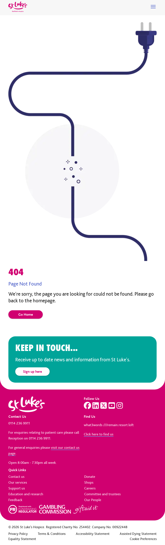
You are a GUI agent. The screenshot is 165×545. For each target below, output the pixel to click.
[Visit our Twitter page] (103, 405)
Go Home (25, 314)
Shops (88, 482)
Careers (90, 488)
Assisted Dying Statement (138, 534)
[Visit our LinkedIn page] (95, 405)
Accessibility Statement (93, 534)
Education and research (25, 494)
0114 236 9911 (19, 423)
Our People (92, 500)
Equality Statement (22, 539)
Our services (17, 482)
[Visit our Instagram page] (119, 405)
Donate (89, 476)
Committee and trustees (102, 494)
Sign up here (32, 371)
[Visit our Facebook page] (87, 405)
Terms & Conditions (52, 534)
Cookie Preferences (143, 539)
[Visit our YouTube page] (111, 405)
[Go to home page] (17, 7)
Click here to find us (98, 434)
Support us (16, 488)
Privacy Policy (18, 534)
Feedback (15, 500)
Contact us (16, 476)
